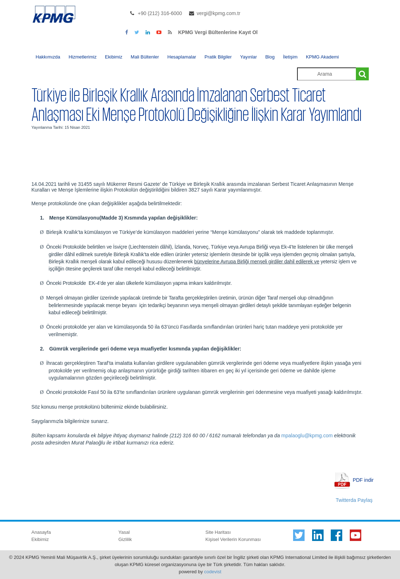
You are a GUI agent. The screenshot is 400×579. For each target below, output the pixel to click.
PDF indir (363, 479)
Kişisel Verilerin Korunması (233, 539)
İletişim (290, 57)
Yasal (124, 532)
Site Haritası (218, 532)
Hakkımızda (48, 57)
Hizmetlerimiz (83, 57)
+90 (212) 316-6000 (160, 13)
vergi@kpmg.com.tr (218, 13)
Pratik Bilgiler (218, 57)
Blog (269, 57)
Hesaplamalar (182, 57)
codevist (212, 571)
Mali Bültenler (145, 57)
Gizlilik (125, 539)
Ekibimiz (113, 57)
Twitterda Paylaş (354, 500)
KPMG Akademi (322, 57)
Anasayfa (41, 532)
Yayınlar (248, 57)
